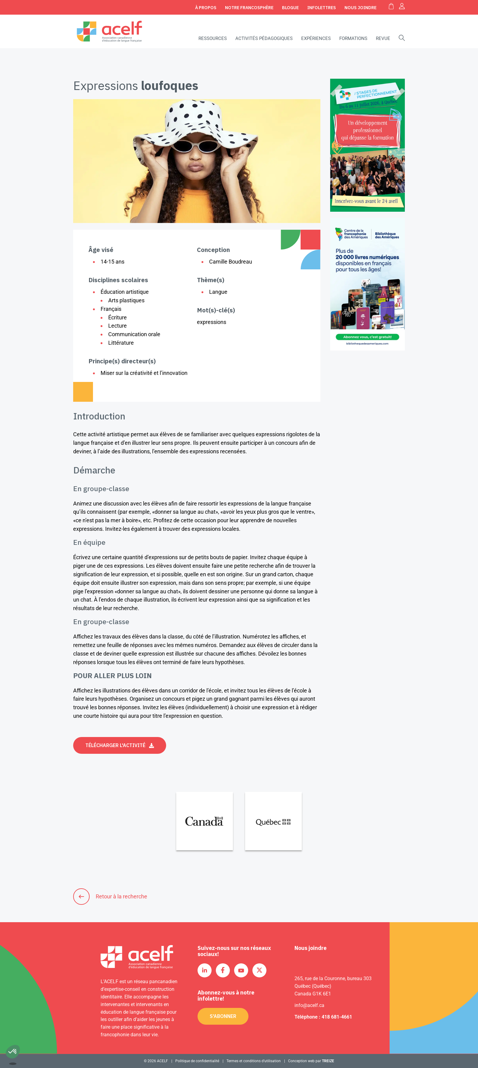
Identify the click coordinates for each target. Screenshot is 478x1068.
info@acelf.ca (309, 1005)
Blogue (290, 7)
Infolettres (321, 7)
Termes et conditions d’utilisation (254, 1061)
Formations (353, 38)
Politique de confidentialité (197, 1061)
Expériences (316, 38)
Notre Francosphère (249, 7)
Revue (383, 38)
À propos (205, 7)
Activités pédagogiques (264, 38)
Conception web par (311, 1061)
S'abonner (223, 1016)
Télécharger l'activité (115, 745)
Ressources (212, 38)
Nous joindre (360, 7)
